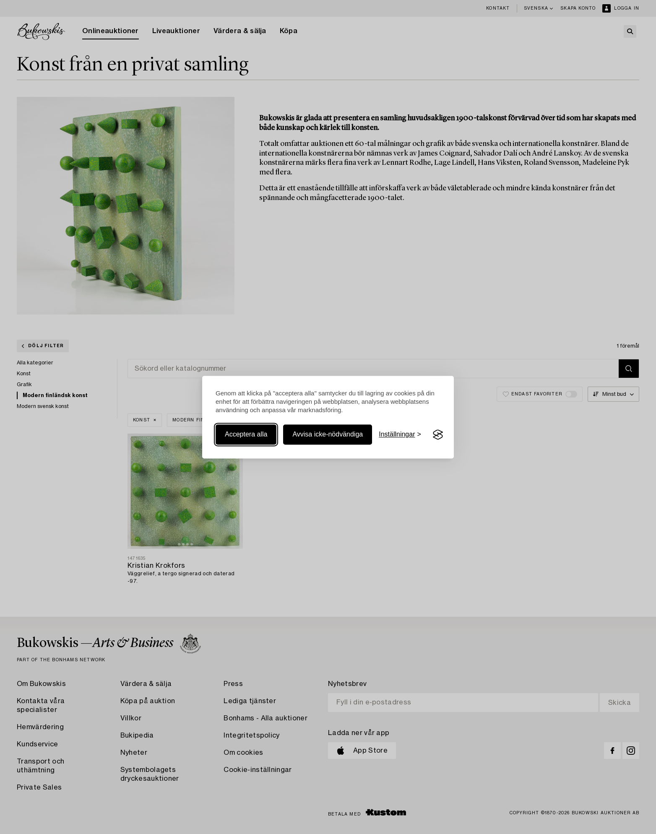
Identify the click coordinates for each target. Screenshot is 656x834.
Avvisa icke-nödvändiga (327, 434)
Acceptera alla (246, 434)
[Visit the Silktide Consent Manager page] (438, 435)
